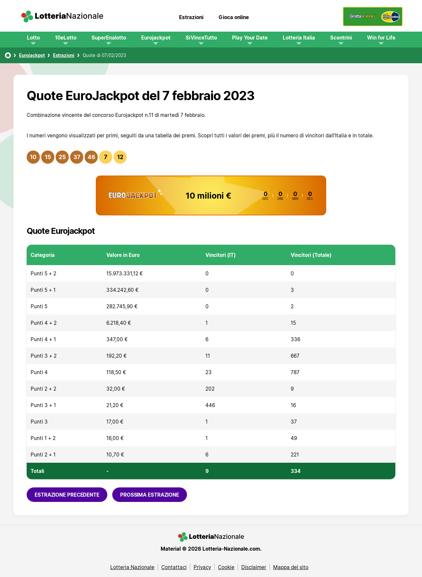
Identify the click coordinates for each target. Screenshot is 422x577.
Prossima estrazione (149, 494)
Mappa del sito (290, 567)
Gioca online (234, 17)
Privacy (202, 567)
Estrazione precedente (67, 494)
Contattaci (174, 567)
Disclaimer (253, 567)
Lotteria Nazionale (132, 567)
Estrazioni (191, 17)
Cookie (226, 567)
